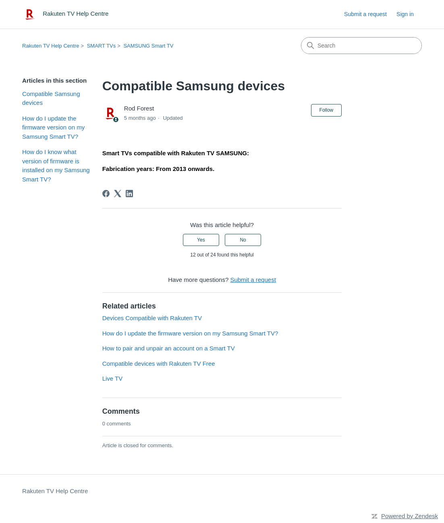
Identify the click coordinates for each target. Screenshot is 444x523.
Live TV (112, 378)
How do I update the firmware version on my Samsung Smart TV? (53, 127)
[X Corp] (117, 193)
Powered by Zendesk (409, 516)
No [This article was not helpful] (243, 240)
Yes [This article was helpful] (201, 240)
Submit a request (365, 14)
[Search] (361, 46)
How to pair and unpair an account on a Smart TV (168, 348)
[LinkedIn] (129, 193)
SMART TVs (101, 46)
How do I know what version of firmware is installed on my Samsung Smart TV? (56, 165)
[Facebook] (106, 193)
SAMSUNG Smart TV (148, 46)
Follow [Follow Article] (327, 110)
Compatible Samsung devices (51, 98)
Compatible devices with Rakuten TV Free (158, 363)
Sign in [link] (405, 14)
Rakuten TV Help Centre (50, 46)
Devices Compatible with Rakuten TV (152, 318)
